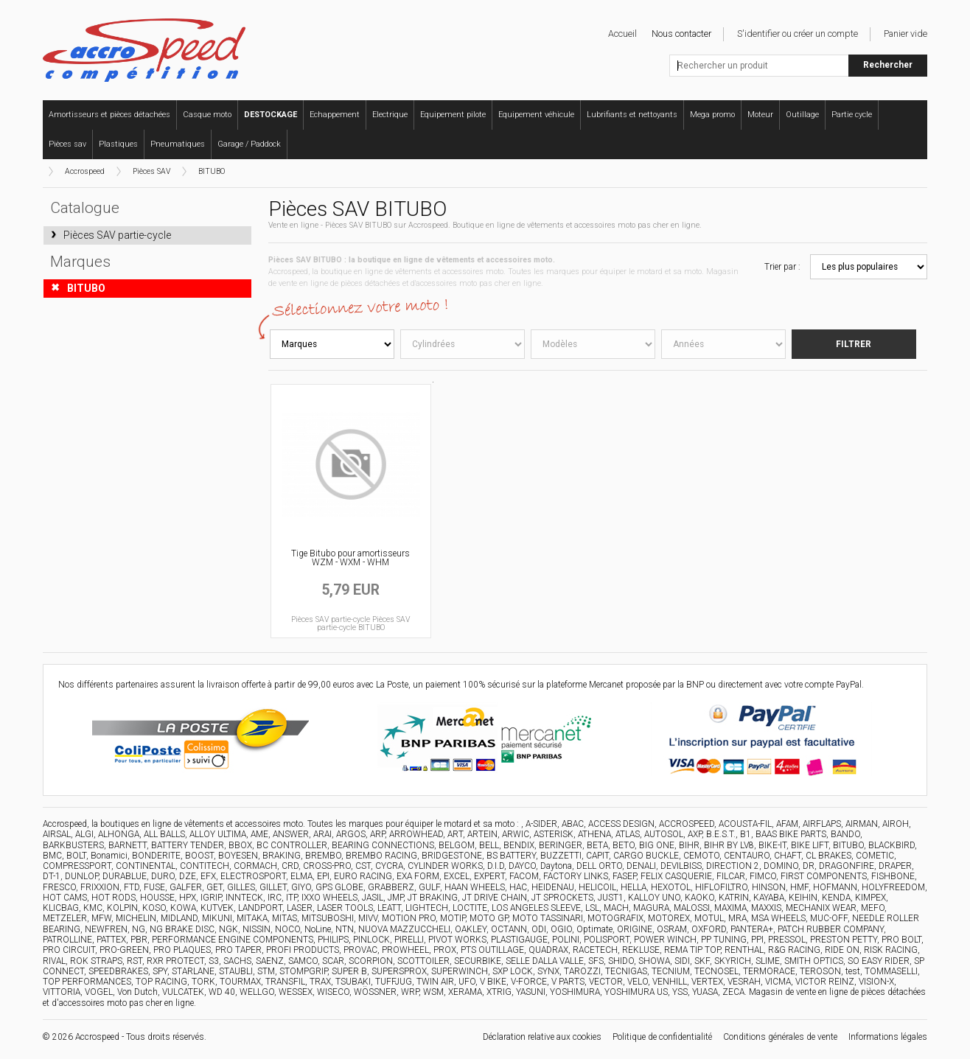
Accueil (622, 33)
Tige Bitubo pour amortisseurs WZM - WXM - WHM (350, 557)
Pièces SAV (151, 171)
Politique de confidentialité (662, 1037)
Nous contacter (681, 33)
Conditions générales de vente (780, 1037)
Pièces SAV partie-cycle (117, 235)
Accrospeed (85, 171)
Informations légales (887, 1037)
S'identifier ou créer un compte (797, 33)
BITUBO (211, 171)
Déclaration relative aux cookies (542, 1037)
